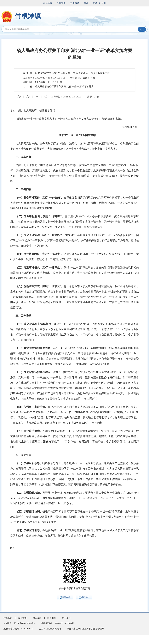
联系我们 (8, 618)
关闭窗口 (84, 597)
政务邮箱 (61, 3)
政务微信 (74, 3)
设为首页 (22, 618)
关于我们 (66, 618)
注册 (103, 3)
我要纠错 (65, 597)
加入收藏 (37, 618)
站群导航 (47, 3)
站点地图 (51, 618)
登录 (95, 3)
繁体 (86, 3)
